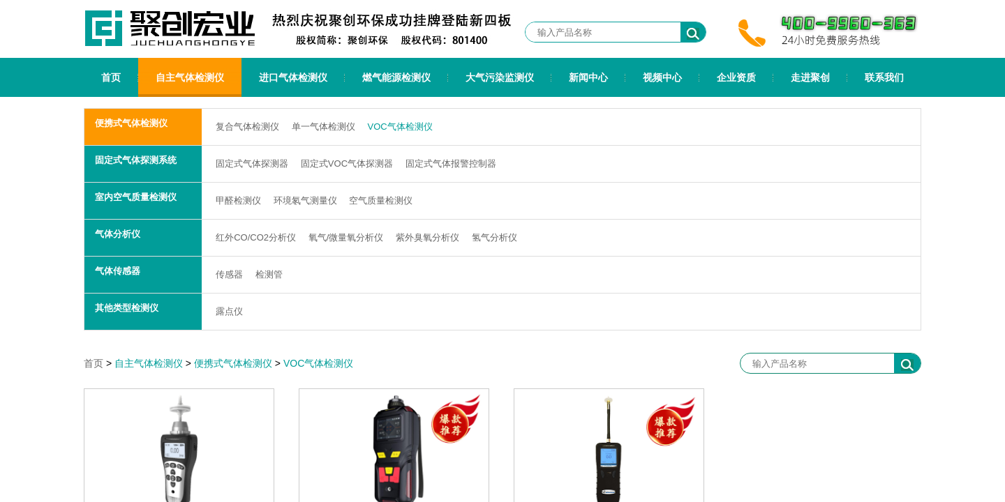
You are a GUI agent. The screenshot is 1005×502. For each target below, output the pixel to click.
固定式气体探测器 (252, 163)
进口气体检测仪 (293, 77)
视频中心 (662, 77)
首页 (111, 77)
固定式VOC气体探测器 (347, 163)
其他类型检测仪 (126, 308)
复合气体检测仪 (247, 126)
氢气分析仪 (494, 237)
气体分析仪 (117, 234)
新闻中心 (588, 77)
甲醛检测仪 (238, 200)
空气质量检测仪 (380, 200)
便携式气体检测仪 (131, 123)
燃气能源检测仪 (396, 77)
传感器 (229, 274)
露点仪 (229, 311)
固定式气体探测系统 (136, 160)
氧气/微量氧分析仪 (346, 237)
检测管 (269, 274)
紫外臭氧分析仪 (427, 237)
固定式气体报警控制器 (450, 163)
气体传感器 (117, 271)
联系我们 (884, 77)
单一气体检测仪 (323, 126)
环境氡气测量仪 (305, 200)
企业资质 (736, 77)
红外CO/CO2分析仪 (256, 237)
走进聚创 (810, 77)
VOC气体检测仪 (399, 126)
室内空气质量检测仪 (136, 197)
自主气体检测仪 (190, 77)
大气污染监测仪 (500, 77)
